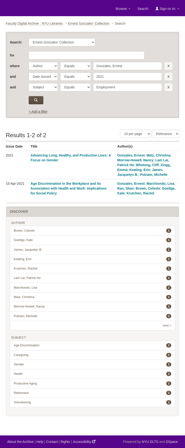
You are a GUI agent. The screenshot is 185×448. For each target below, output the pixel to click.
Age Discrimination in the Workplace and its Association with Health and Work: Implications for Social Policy (69, 188)
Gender (92, 364)
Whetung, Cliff (147, 165)
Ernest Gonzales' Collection (89, 23)
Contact (52, 442)
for (12, 55)
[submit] (36, 100)
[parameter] (43, 66)
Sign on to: (167, 9)
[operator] (75, 66)
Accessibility (84, 442)
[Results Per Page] (135, 134)
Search (143, 9)
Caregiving (92, 355)
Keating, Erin (139, 170)
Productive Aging (92, 383)
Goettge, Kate (92, 240)
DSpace (172, 442)
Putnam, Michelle (153, 175)
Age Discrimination (92, 345)
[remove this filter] (168, 66)
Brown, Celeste (148, 188)
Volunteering (92, 402)
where (15, 66)
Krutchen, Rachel (140, 193)
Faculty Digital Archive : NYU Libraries (34, 23)
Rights (65, 442)
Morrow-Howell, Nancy (135, 160)
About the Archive (20, 442)
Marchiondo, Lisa (160, 183)
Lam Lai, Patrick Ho (92, 278)
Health (92, 374)
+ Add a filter (38, 112)
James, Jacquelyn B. (92, 250)
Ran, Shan (125, 188)
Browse (123, 9)
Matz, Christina (158, 155)
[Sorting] (165, 134)
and (13, 76)
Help (39, 442)
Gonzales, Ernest (131, 155)
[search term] (127, 66)
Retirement (92, 393)
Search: (16, 42)
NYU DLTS (150, 442)
